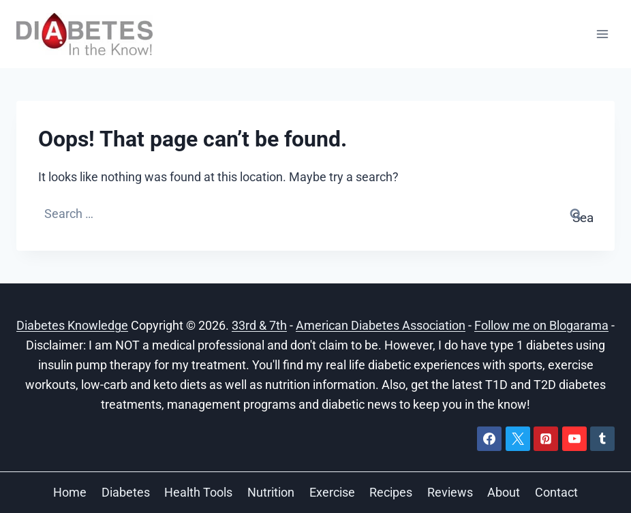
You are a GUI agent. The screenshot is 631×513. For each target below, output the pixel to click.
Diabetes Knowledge (72, 325)
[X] (518, 438)
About (503, 492)
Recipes (390, 492)
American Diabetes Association (380, 325)
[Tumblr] (602, 438)
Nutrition (270, 492)
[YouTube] (574, 438)
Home (70, 492)
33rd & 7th (259, 325)
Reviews (450, 492)
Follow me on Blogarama (541, 325)
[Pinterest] (546, 438)
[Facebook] (489, 438)
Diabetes (126, 492)
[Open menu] (602, 33)
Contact (556, 492)
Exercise (332, 492)
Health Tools (198, 492)
